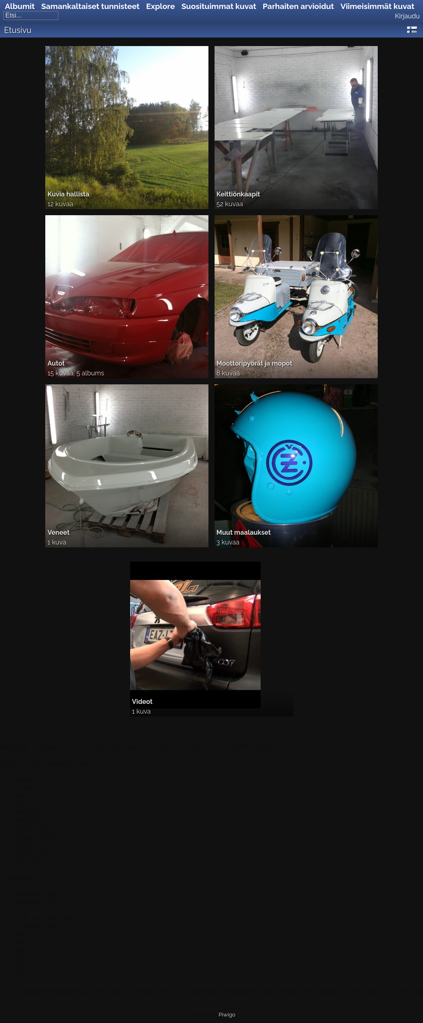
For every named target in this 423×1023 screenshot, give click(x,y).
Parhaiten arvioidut (298, 6)
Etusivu (17, 30)
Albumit (20, 6)
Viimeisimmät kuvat (377, 6)
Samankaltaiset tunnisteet (90, 6)
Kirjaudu (407, 16)
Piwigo (227, 1015)
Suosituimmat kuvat (219, 6)
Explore (160, 6)
